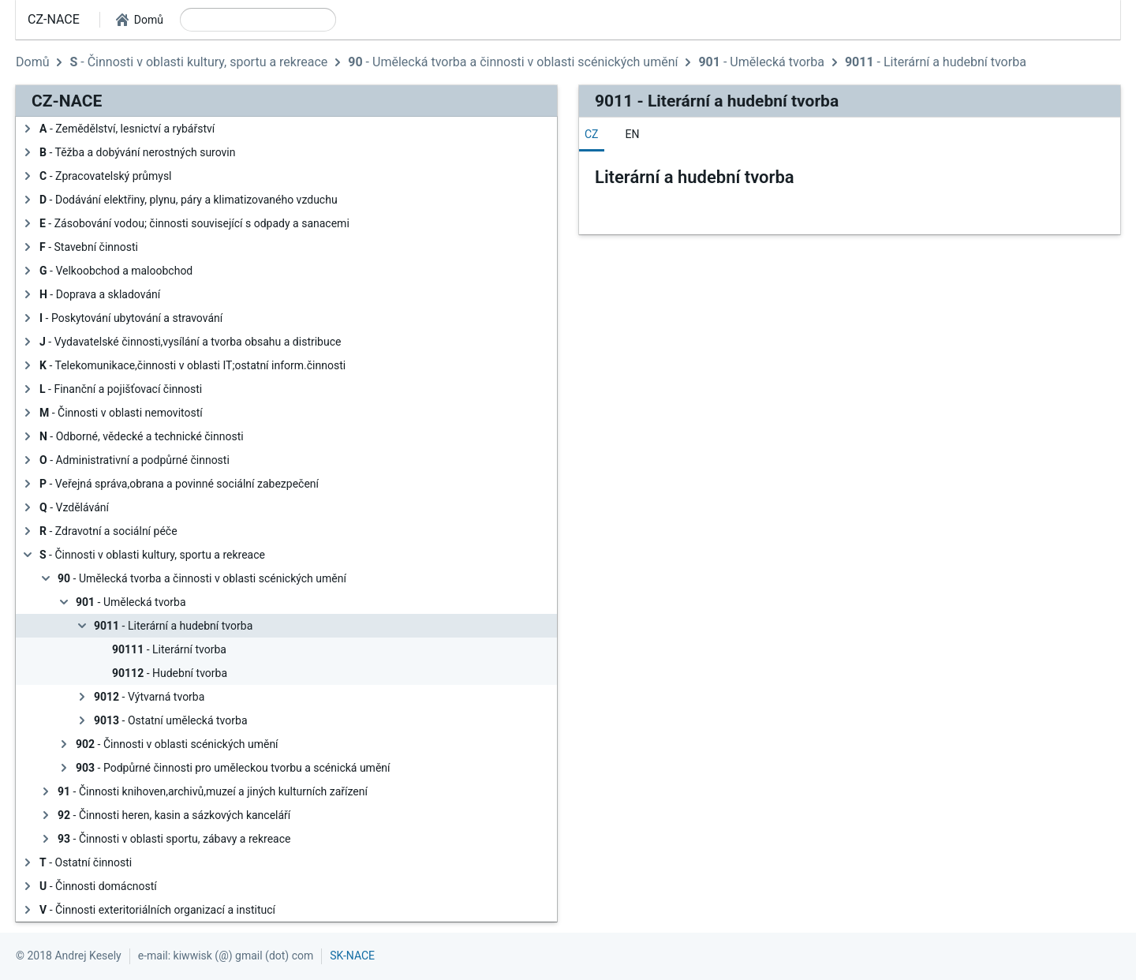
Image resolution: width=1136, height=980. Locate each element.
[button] (139, 20)
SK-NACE (352, 955)
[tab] (591, 134)
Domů (32, 61)
